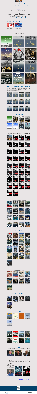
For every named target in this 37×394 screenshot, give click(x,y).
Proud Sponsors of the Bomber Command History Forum (18, 8)
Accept (28, 392)
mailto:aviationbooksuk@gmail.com (24, 380)
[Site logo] (18, 1)
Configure (7, 393)
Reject (31, 392)
